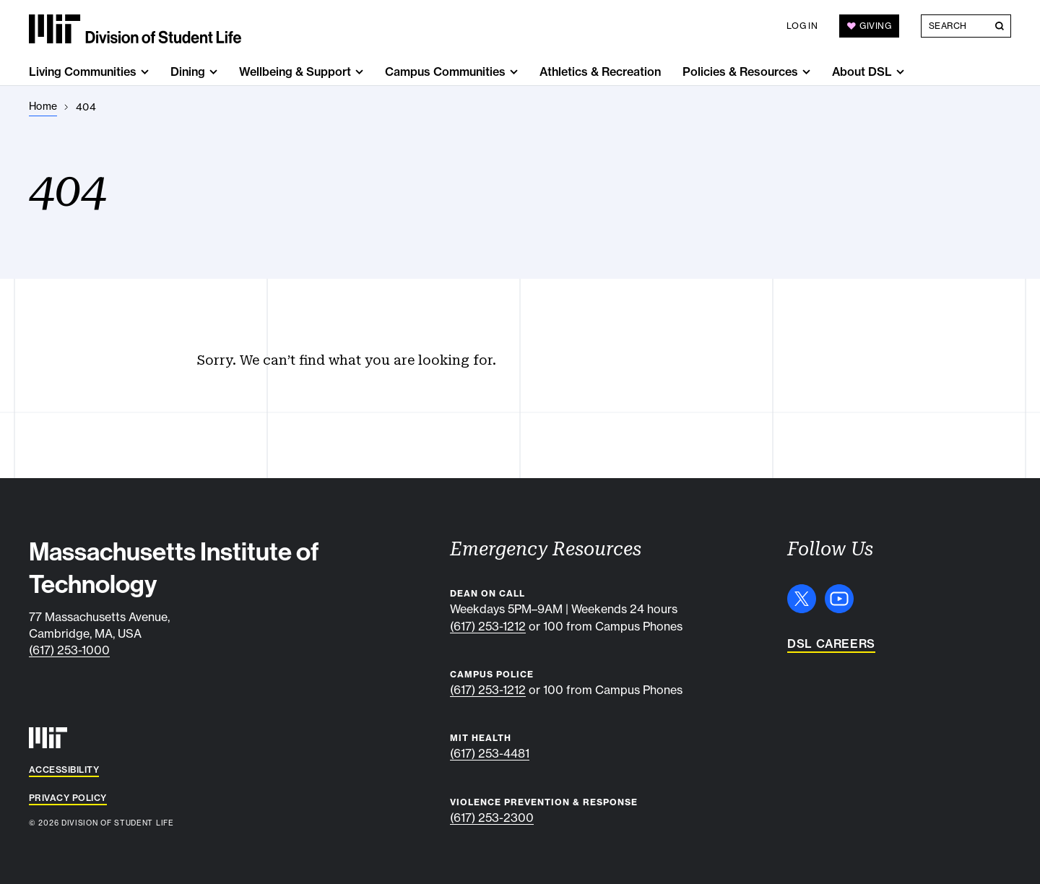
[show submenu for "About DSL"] (900, 72)
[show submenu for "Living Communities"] (145, 72)
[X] (801, 598)
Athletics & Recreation (600, 71)
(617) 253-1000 (69, 650)
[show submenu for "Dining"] (213, 72)
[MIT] (48, 737)
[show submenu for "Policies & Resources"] (806, 72)
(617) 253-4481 (489, 753)
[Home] (43, 106)
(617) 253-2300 (492, 817)
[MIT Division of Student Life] (135, 28)
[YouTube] (839, 598)
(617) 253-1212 (488, 626)
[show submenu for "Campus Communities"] (514, 72)
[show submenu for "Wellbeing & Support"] (359, 72)
